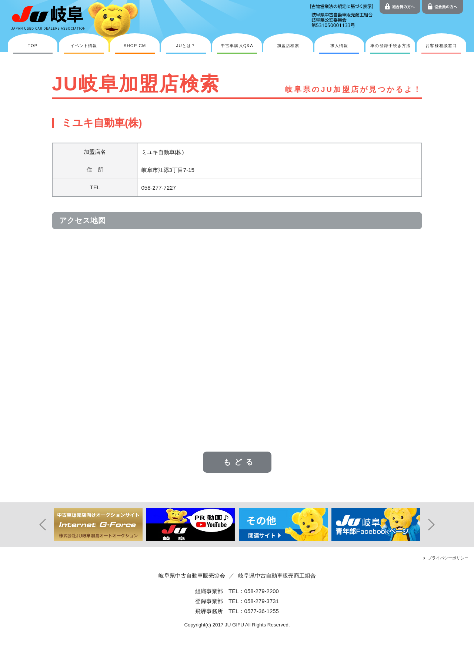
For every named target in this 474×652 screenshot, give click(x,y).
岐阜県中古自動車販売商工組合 (277, 575)
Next (437, 524)
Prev (37, 524)
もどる (240, 462)
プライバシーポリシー (448, 558)
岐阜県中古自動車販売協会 (191, 575)
